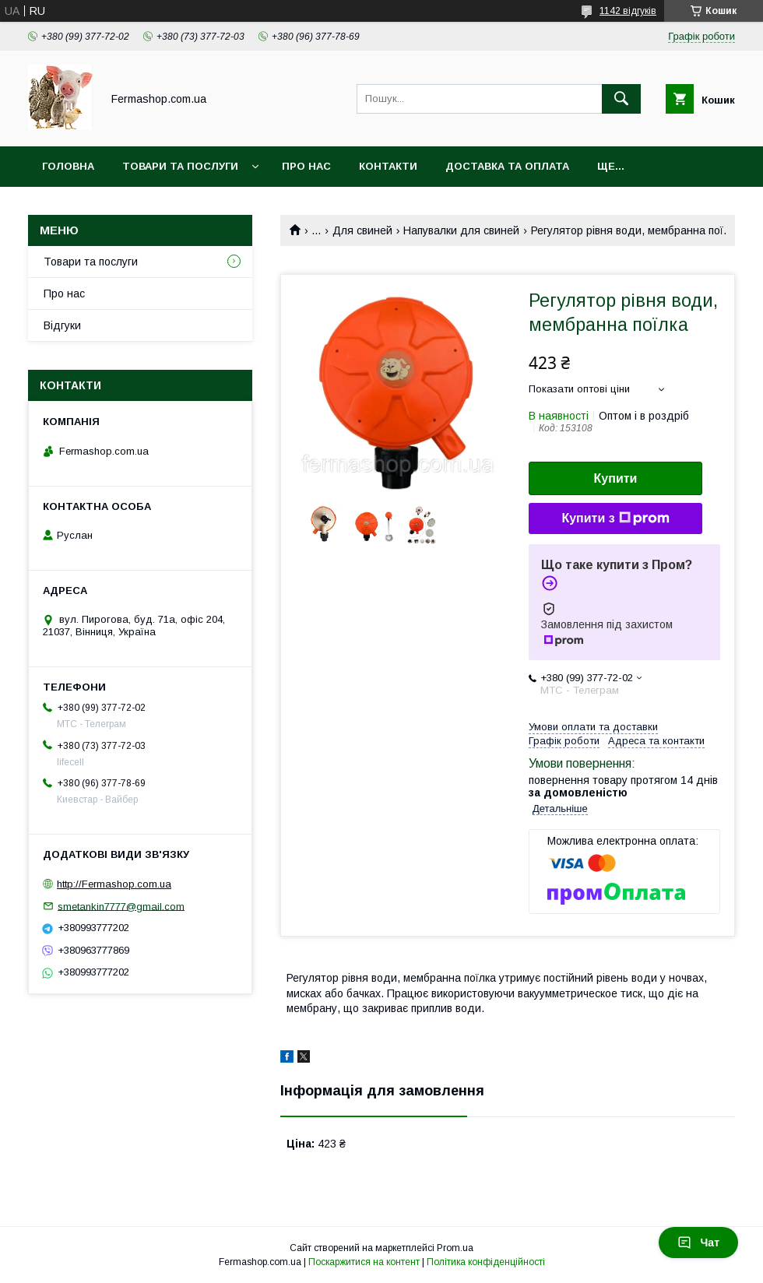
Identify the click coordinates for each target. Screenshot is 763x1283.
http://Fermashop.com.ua (114, 884)
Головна (68, 166)
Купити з (615, 518)
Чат (698, 1243)
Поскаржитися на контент (364, 1262)
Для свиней (362, 230)
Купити (616, 478)
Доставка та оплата (507, 166)
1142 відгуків (628, 10)
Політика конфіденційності (486, 1262)
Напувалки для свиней (461, 230)
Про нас (306, 166)
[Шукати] (621, 99)
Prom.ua (455, 1248)
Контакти (388, 166)
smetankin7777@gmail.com (121, 906)
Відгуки (62, 325)
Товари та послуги (180, 166)
